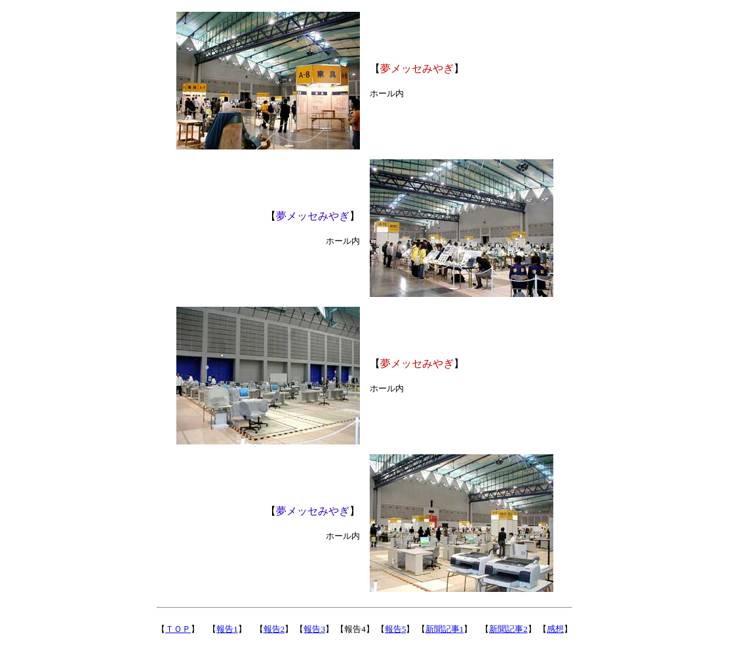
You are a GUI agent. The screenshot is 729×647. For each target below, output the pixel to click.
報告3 (314, 629)
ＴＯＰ (178, 629)
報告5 (395, 629)
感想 (555, 629)
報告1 (227, 629)
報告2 (274, 629)
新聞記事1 (444, 629)
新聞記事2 (508, 629)
